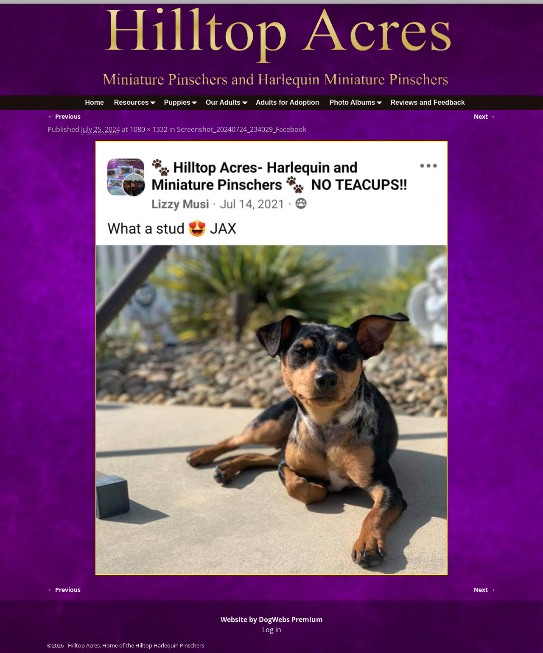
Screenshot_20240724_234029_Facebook (241, 129)
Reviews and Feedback (427, 102)
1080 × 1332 (149, 129)
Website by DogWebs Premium (272, 619)
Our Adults (228, 102)
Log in (271, 629)
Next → (484, 116)
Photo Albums (358, 102)
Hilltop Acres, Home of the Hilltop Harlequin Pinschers (136, 645)
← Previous (64, 116)
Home (94, 102)
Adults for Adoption (287, 102)
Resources (136, 102)
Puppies (182, 102)
